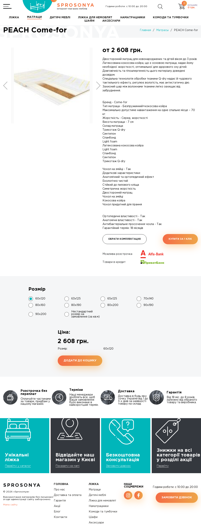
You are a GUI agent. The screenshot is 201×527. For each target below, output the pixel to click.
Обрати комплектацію (124, 239)
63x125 (76, 298)
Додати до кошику (80, 360)
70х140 (148, 298)
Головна (61, 484)
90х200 (40, 314)
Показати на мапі (67, 465)
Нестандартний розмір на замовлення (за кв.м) (85, 314)
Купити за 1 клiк (180, 239)
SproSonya (22, 485)
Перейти (163, 465)
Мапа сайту (10, 505)
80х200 (112, 305)
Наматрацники (99, 506)
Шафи (93, 517)
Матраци (95, 489)
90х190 (148, 305)
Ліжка (94, 484)
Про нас (59, 489)
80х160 (40, 305)
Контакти (60, 517)
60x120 (40, 298)
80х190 (76, 305)
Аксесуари (96, 522)
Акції (57, 506)
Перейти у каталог (18, 465)
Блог (57, 511)
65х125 (112, 298)
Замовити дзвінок (118, 465)
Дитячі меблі (97, 495)
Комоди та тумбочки (103, 511)
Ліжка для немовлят (102, 500)
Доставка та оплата (67, 495)
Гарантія (60, 500)
